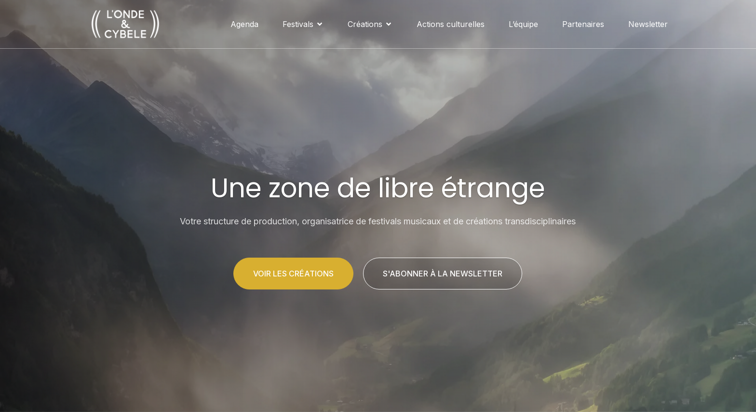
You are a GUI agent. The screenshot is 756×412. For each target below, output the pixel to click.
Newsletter (648, 24)
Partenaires (583, 24)
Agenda (244, 24)
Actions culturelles (451, 24)
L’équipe (523, 24)
